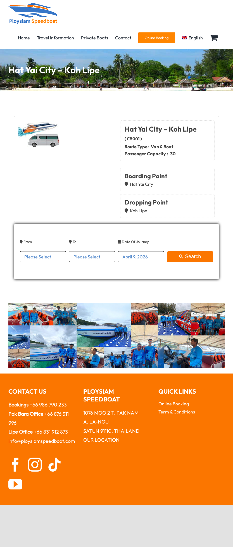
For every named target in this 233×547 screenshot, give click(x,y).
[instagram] (35, 465)
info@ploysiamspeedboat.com (41, 441)
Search (190, 256)
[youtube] (15, 484)
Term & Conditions (176, 412)
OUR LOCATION (101, 440)
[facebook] (15, 465)
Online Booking (173, 403)
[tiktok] (54, 465)
